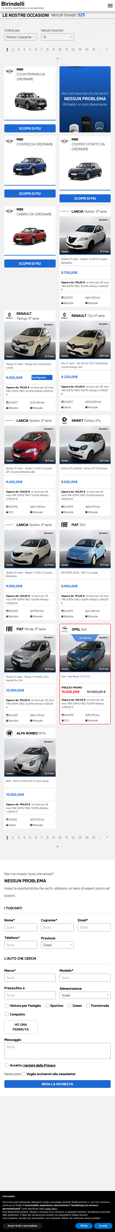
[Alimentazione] (85, 995)
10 (60, 49)
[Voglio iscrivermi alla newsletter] (23, 1074)
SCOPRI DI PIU (30, 128)
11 (66, 49)
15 (93, 49)
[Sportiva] (47, 1005)
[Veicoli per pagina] (57, 37)
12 (73, 49)
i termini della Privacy (39, 1065)
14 (86, 49)
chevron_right (107, 49)
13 (80, 49)
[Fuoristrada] (88, 1005)
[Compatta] (7, 1014)
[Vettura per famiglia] (7, 1005)
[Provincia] (57, 944)
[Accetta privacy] (7, 1065)
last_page (57, 58)
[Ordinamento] (20, 37)
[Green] (69, 1005)
